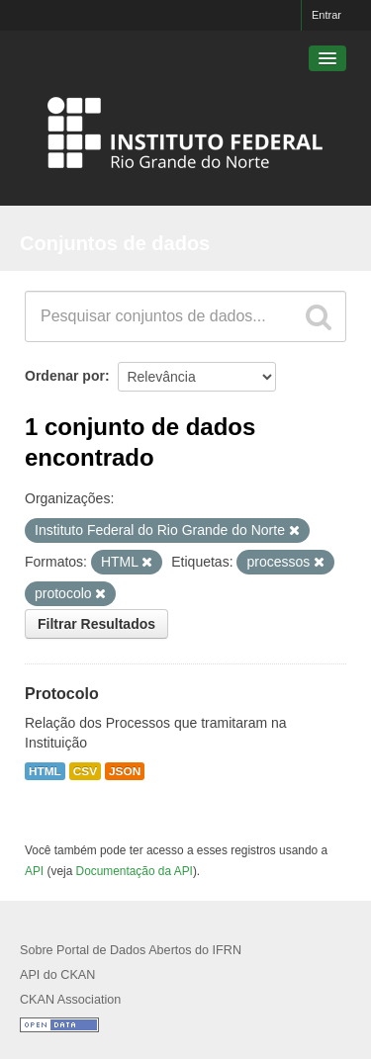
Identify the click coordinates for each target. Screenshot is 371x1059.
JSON (124, 771)
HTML (45, 771)
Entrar (326, 15)
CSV (85, 771)
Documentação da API (134, 871)
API (34, 871)
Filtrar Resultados (96, 624)
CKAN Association (70, 1000)
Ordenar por (65, 376)
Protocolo (62, 693)
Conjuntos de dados (115, 243)
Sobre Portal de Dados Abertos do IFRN (130, 950)
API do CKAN (57, 975)
